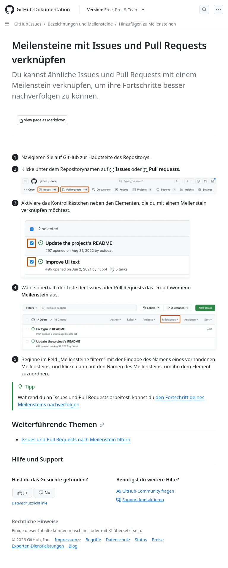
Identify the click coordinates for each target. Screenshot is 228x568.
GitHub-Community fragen (145, 491)
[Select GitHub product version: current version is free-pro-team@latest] (116, 9)
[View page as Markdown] (42, 120)
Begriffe (93, 539)
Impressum (66, 539)
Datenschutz (118, 539)
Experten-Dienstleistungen (38, 546)
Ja (22, 492)
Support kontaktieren (140, 499)
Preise (158, 539)
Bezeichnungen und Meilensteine (80, 24)
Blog (73, 546)
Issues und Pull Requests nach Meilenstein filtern (75, 439)
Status (141, 539)
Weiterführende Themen (58, 424)
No (44, 492)
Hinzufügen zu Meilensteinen (147, 24)
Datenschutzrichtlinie (29, 503)
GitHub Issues (28, 24)
